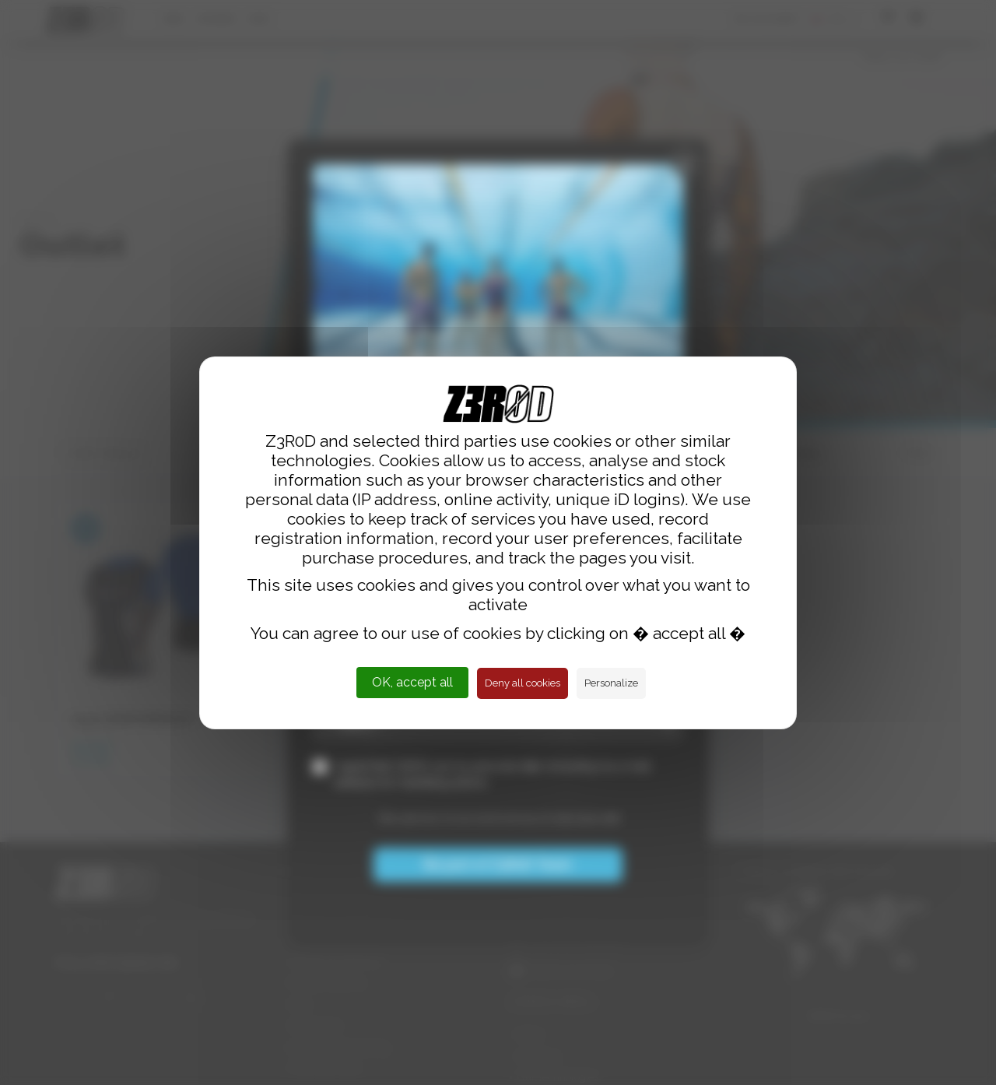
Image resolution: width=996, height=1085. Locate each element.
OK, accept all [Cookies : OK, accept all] (412, 682)
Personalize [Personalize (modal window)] (611, 683)
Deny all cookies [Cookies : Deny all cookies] (522, 683)
